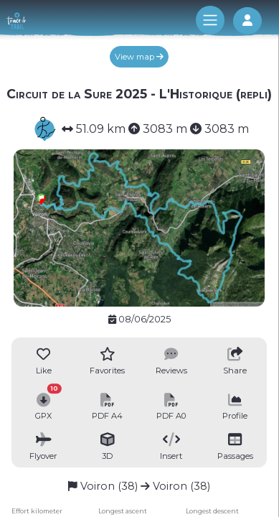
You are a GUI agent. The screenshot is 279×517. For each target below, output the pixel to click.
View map (139, 57)
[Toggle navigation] (210, 20)
